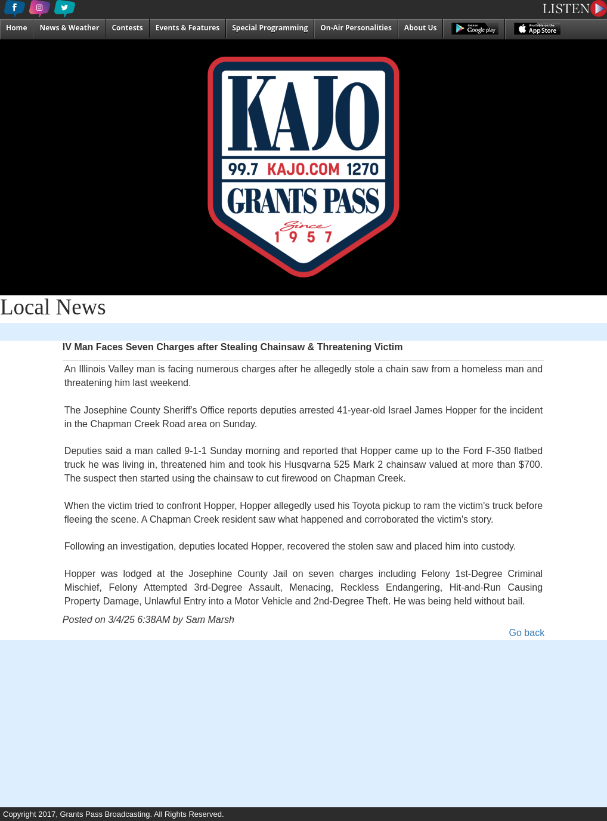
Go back (527, 633)
